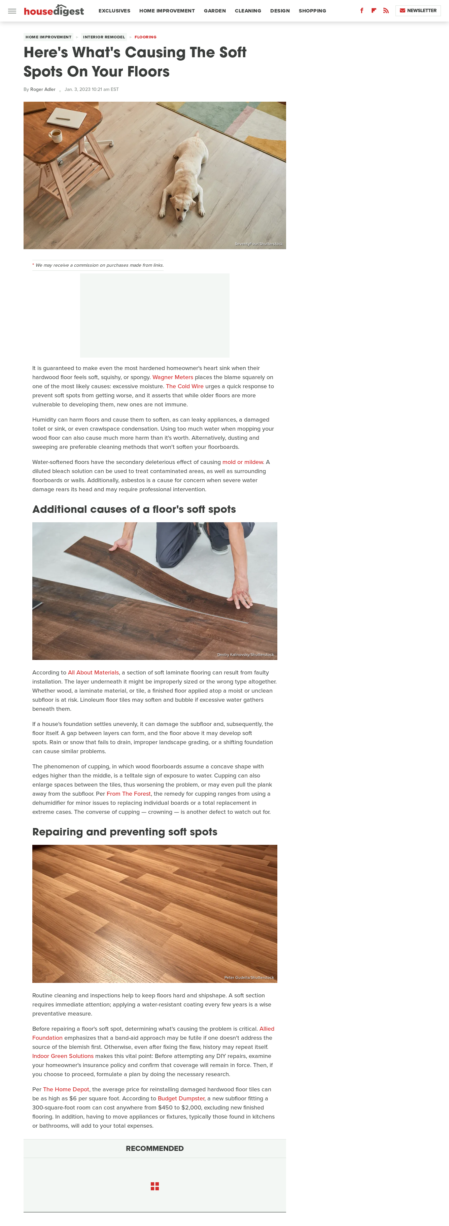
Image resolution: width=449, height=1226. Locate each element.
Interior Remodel (104, 37)
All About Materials (93, 672)
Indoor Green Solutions (63, 1056)
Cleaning (248, 10)
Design (280, 10)
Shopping (312, 10)
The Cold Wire (185, 386)
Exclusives (114, 10)
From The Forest (129, 793)
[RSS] (386, 11)
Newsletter (418, 10)
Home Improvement (167, 10)
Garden (215, 10)
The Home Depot (66, 1089)
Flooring (146, 37)
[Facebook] (362, 11)
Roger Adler (43, 89)
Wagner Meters (172, 377)
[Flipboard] (374, 11)
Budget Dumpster (181, 1098)
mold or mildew (242, 462)
